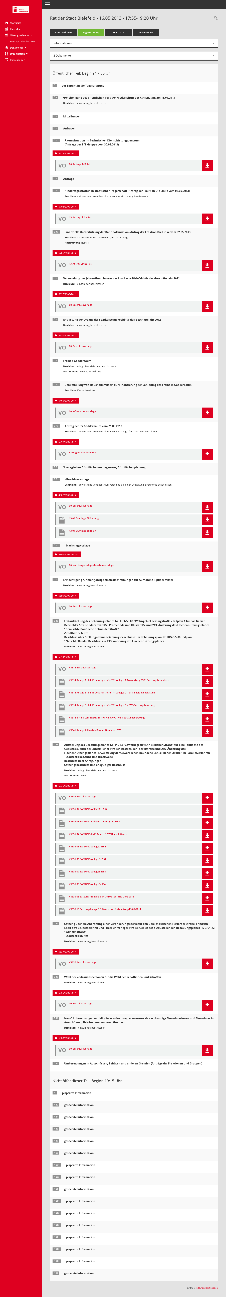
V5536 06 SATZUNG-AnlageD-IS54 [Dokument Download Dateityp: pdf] (87, 859)
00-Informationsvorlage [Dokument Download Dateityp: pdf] (82, 411)
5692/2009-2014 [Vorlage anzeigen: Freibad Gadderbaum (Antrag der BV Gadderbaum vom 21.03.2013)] (67, 441)
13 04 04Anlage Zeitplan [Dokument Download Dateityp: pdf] (82, 530)
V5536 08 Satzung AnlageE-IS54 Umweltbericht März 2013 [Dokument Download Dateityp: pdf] (101, 896)
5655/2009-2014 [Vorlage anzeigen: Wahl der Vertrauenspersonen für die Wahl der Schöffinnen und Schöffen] (67, 992)
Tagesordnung (91, 32)
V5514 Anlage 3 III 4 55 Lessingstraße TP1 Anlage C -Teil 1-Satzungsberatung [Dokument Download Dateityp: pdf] (112, 692)
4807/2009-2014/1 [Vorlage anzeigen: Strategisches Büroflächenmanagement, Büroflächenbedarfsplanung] (68, 554)
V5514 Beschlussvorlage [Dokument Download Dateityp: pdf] (82, 667)
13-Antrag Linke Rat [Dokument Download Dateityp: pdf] (80, 217)
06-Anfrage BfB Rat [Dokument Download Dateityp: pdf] (79, 164)
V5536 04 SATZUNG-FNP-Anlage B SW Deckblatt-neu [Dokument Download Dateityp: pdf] (98, 834)
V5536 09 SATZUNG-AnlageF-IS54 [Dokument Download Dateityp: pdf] (87, 884)
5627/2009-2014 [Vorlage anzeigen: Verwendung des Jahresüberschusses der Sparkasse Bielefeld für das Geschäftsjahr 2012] (67, 294)
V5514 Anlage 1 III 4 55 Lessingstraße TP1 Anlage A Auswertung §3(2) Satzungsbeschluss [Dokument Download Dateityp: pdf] (118, 680)
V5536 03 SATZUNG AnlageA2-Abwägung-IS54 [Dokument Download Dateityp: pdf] (94, 821)
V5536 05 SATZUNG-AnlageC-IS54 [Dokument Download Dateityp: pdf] (87, 846)
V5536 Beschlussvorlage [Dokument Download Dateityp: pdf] (82, 796)
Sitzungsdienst (207, 1287)
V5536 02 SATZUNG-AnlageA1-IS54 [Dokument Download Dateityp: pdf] (88, 809)
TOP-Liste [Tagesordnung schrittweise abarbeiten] (118, 32)
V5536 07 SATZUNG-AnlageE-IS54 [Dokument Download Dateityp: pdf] (87, 871)
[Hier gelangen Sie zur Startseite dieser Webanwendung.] (21, 9)
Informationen (63, 32)
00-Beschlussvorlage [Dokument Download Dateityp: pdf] (80, 305)
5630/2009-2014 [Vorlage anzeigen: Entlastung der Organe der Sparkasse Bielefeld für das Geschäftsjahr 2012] (67, 335)
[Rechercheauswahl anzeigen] (215, 18)
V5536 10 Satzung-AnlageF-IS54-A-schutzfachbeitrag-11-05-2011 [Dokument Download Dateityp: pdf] (105, 909)
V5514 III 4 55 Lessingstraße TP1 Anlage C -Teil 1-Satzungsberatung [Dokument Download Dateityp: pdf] (107, 717)
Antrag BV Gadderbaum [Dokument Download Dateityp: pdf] (82, 452)
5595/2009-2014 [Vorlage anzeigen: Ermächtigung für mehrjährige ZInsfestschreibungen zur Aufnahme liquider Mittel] (67, 595)
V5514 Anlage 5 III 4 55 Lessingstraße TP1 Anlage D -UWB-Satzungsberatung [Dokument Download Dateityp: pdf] (112, 705)
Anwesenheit (146, 32)
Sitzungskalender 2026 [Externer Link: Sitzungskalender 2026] (22, 41)
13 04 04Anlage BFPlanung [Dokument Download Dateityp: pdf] (84, 518)
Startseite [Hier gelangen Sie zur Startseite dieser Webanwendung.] (13, 23)
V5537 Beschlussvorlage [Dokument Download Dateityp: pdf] (82, 962)
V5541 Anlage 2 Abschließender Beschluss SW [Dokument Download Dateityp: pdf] (95, 730)
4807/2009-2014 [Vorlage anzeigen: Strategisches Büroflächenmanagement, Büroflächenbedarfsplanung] (67, 495)
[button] (21, 35)
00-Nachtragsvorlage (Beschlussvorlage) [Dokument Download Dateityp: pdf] (91, 565)
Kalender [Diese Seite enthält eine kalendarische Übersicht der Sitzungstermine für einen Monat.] (12, 29)
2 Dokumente (62, 55)
